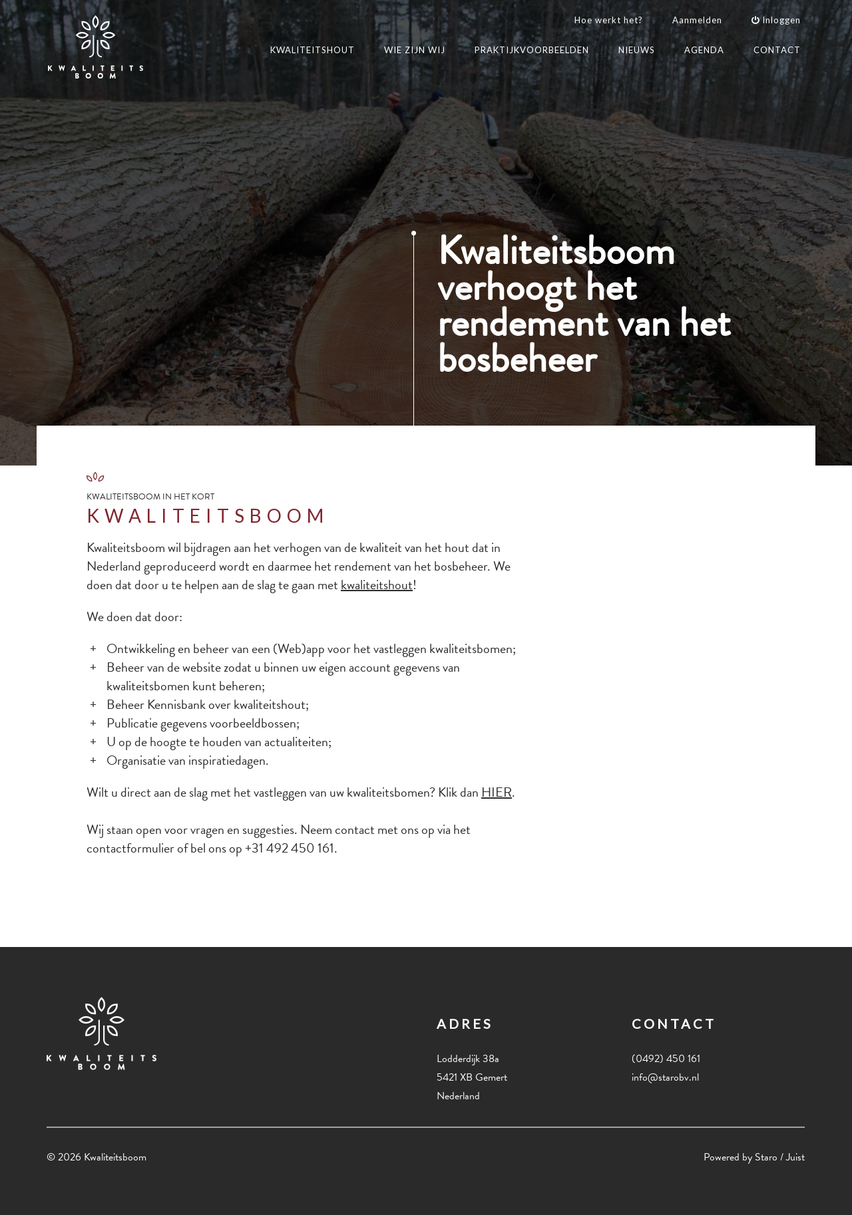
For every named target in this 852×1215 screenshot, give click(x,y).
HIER (496, 792)
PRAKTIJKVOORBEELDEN (532, 50)
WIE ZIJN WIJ (414, 50)
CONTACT (777, 50)
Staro (766, 1157)
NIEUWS (636, 50)
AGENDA (704, 50)
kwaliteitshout (377, 585)
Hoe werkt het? (608, 20)
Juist (795, 1157)
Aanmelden (697, 20)
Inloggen (776, 20)
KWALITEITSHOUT (312, 50)
